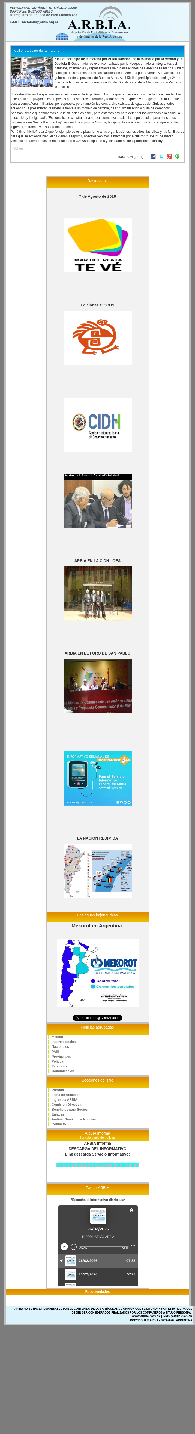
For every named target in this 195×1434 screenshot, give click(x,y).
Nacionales (60, 1047)
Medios (57, 1037)
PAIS (55, 1052)
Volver (18, 148)
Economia (59, 1066)
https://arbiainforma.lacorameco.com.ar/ (97, 1165)
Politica (58, 1061)
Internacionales (64, 1042)
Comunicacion (63, 1071)
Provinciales (61, 1056)
